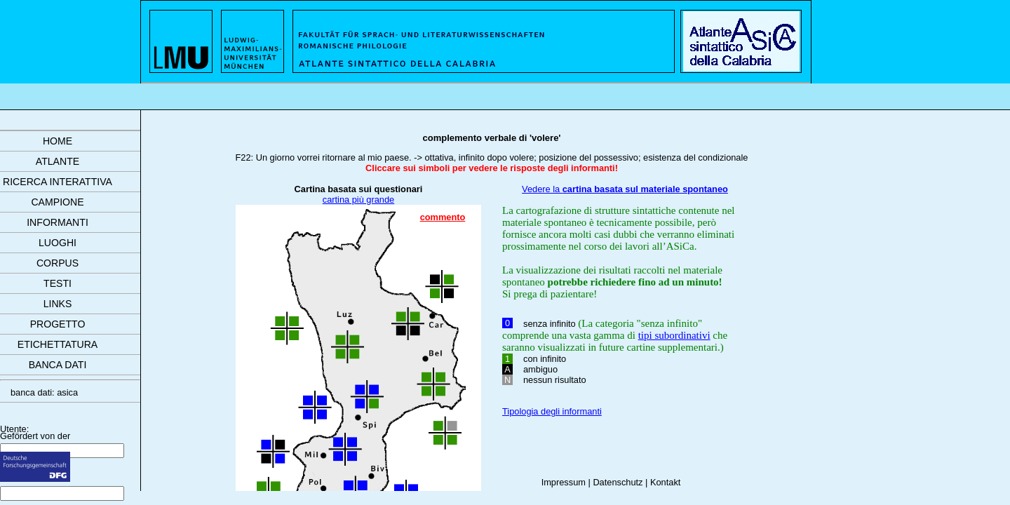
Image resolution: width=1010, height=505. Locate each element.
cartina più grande (358, 199)
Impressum (563, 482)
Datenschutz (617, 482)
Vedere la (625, 189)
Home (57, 141)
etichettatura (57, 344)
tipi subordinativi (674, 335)
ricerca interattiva (57, 181)
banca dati (58, 364)
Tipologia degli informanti (552, 411)
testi (57, 283)
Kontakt (665, 482)
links (57, 303)
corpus (57, 263)
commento (443, 217)
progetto (58, 324)
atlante (57, 161)
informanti (57, 222)
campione (57, 202)
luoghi (57, 242)
